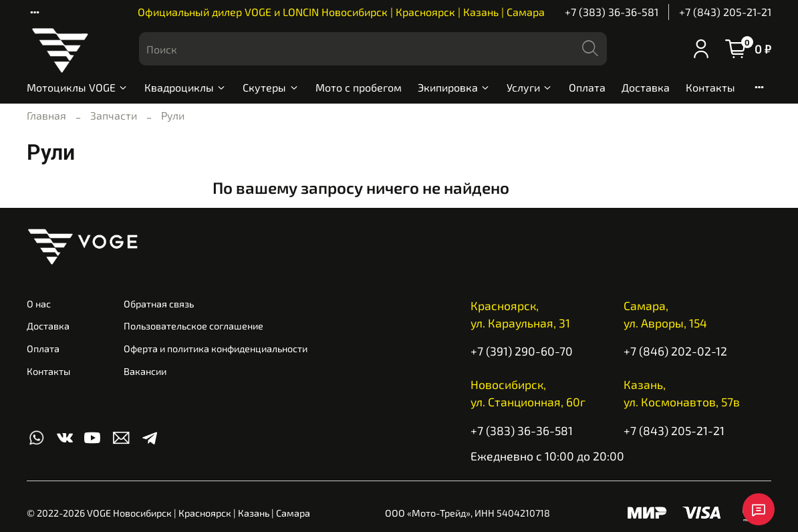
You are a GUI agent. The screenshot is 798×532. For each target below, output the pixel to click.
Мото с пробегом (358, 87)
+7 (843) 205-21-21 (725, 11)
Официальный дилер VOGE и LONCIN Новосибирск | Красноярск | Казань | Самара (341, 11)
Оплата (587, 87)
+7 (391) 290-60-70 (522, 351)
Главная (46, 115)
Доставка (646, 87)
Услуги (530, 87)
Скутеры (271, 87)
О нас (39, 303)
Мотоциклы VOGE (77, 87)
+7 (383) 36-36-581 (611, 11)
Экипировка (454, 87)
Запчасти (113, 115)
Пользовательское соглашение (193, 325)
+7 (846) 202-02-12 (675, 351)
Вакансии (145, 371)
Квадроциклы (185, 87)
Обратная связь (159, 303)
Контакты (710, 87)
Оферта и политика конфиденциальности (215, 348)
